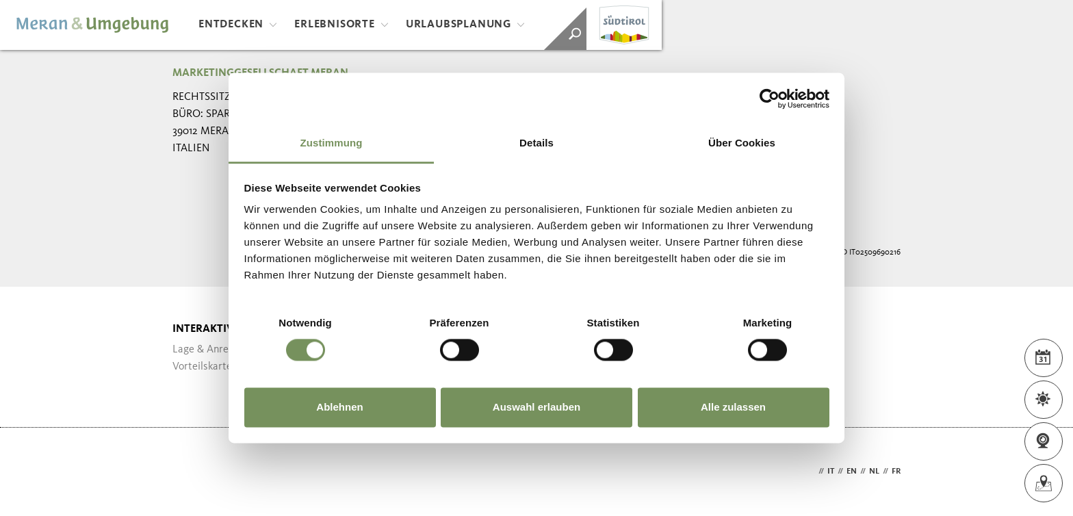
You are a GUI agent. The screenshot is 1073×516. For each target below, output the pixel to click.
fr (896, 471)
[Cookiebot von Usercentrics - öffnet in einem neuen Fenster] (769, 98)
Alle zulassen (733, 407)
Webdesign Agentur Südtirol (189, 471)
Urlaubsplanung (465, 24)
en (851, 471)
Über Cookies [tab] (741, 143)
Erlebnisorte (341, 24)
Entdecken (237, 24)
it (830, 471)
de (810, 471)
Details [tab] (536, 143)
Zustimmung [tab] (331, 143)
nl (874, 471)
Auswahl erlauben (536, 407)
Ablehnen (339, 407)
